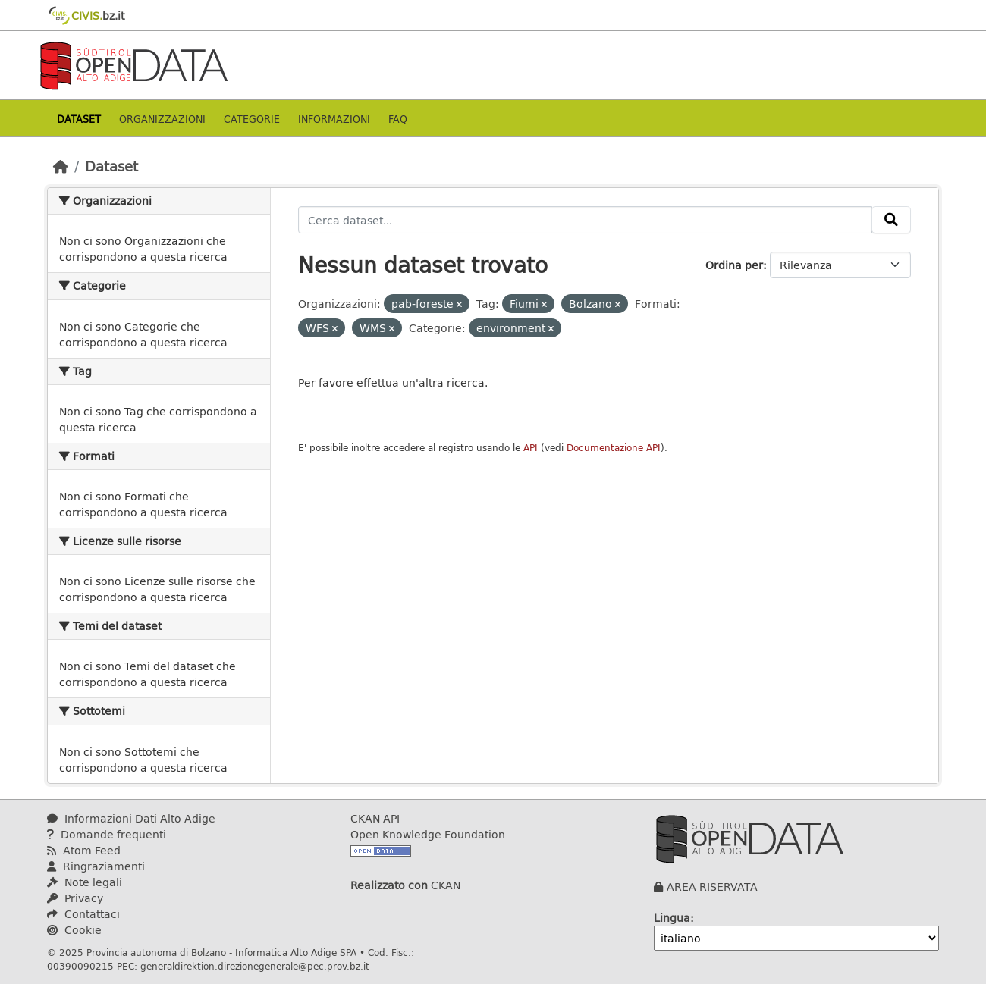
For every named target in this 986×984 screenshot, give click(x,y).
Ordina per (734, 265)
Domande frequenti (106, 834)
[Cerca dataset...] (585, 219)
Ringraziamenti (96, 866)
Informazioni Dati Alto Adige (131, 818)
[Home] (60, 166)
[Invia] (891, 219)
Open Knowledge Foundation (427, 834)
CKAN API (375, 818)
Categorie (252, 119)
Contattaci (83, 914)
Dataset (79, 119)
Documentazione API (614, 447)
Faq (397, 119)
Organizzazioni (162, 119)
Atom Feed (84, 850)
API (530, 447)
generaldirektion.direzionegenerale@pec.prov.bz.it (254, 966)
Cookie (74, 930)
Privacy (75, 898)
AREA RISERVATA (712, 887)
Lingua (672, 918)
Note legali (84, 882)
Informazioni (334, 119)
